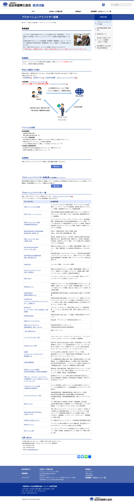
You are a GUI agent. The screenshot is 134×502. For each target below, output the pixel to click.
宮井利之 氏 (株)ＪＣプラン (32, 420)
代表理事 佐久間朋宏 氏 (31, 388)
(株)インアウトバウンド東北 (32, 222)
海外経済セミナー (102, 34)
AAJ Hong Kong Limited (31, 247)
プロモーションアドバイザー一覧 (66, 77)
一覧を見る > (56, 166)
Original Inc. (27, 264)
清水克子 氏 (27, 307)
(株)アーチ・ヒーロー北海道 (32, 206)
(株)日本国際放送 (29, 362)
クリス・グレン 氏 (29, 381)
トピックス (25, 477)
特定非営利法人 (28, 293)
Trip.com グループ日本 (30, 345)
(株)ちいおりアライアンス (31, 325)
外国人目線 (88, 473)
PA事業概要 (26, 77)
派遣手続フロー (37, 77)
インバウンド (89, 471)
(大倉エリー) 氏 (28, 414)
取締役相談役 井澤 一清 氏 (33, 327)
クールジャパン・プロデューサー (33, 354)
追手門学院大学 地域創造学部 (32, 255)
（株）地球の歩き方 (30, 331)
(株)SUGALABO (28, 315)
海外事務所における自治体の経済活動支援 (104, 47)
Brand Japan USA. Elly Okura (32, 412)
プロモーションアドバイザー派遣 (104, 23)
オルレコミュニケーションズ (32, 270)
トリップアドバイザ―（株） (32, 337)
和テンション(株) (29, 430)
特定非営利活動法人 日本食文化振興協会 (35, 371)
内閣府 (26, 352)
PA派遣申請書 (50, 77)
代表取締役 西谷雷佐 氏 (31, 224)
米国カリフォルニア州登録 (31, 369)
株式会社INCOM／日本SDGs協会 (33, 231)
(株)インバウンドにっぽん (31, 239)
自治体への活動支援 (55, 11)
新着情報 (25, 473)
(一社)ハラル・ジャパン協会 (32, 386)
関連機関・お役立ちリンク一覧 (101, 11)
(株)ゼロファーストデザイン (32, 321)
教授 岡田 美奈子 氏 (30, 257)
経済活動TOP (26, 469)
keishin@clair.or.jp (33, 449)
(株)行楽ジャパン (29, 286)
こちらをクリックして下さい (38, 81)
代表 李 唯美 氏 (29, 272)
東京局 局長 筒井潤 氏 (31, 233)
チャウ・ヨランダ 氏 (30, 249)
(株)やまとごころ (29, 424)
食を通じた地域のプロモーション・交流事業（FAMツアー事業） (104, 40)
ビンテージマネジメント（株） (33, 395)
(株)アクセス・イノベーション (33, 214)
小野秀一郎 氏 (28, 241)
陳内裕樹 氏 (28, 356)
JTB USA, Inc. (28, 299)
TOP (33, 11)
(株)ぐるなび (27, 278)
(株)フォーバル (28, 403)
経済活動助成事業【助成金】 (104, 29)
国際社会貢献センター (30, 295)
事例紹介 (78, 11)
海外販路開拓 (89, 475)
